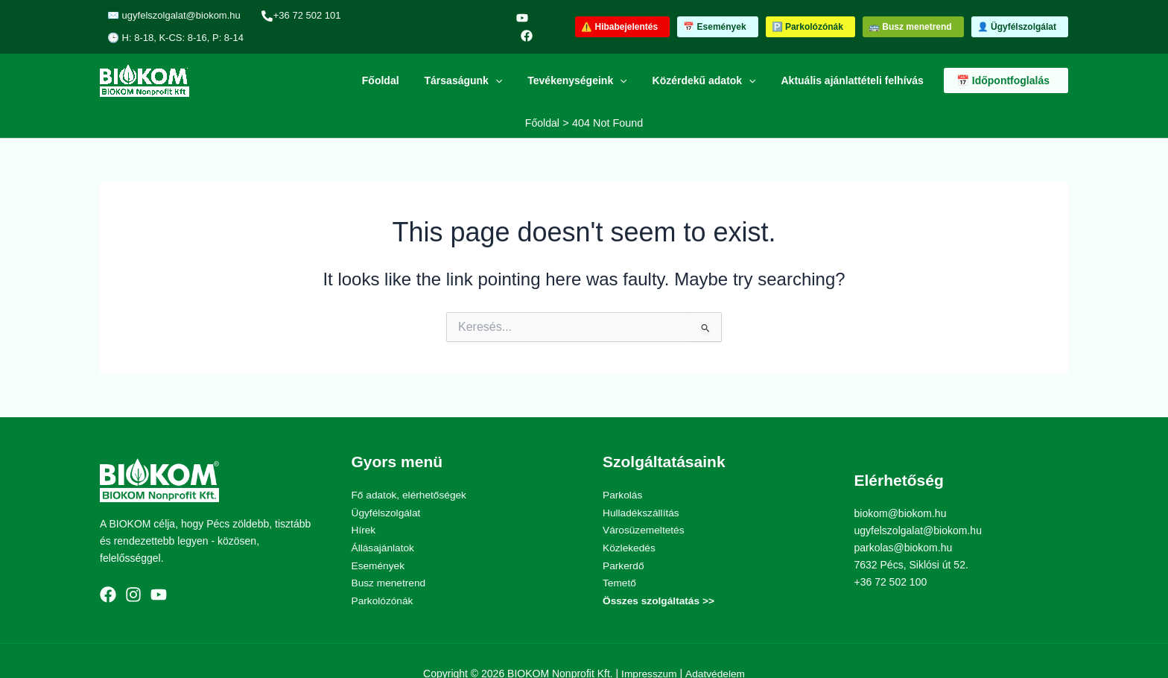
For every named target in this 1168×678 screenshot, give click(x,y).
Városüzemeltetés (644, 507)
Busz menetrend (390, 558)
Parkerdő (624, 541)
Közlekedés (629, 524)
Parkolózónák (383, 575)
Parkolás (623, 472)
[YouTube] (494, 16)
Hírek (364, 507)
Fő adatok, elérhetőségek (410, 472)
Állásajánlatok (384, 524)
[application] (511, 58)
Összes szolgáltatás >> (660, 575)
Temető (620, 558)
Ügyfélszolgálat (387, 489)
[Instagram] (133, 570)
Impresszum (648, 648)
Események (379, 541)
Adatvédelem (715, 648)
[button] (622, 15)
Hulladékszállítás (642, 489)
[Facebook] (515, 16)
